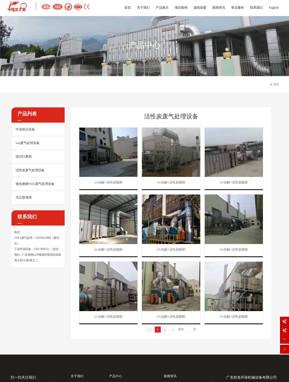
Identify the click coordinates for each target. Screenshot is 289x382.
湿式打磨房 (24, 156)
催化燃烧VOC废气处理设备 (35, 183)
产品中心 (144, 45)
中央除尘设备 (25, 129)
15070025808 (43, 237)
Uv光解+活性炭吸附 (108, 182)
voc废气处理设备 (28, 143)
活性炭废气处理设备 (30, 170)
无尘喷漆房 (24, 197)
